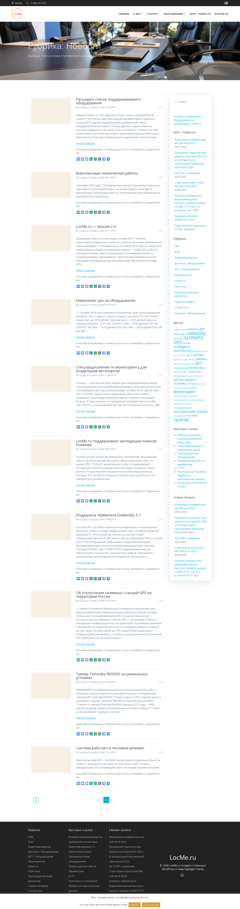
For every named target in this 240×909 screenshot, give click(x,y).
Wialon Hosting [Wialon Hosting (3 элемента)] (179, 364)
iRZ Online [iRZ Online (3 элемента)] (181, 355)
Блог (177, 251)
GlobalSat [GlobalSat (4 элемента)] (178, 338)
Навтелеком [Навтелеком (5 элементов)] (181, 367)
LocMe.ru (83, 107)
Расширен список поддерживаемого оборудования (108, 101)
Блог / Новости (200, 13)
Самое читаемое (184, 301)
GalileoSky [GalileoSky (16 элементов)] (196, 333)
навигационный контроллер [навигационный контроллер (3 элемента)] (185, 396)
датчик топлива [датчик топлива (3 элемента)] (195, 376)
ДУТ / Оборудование (187, 269)
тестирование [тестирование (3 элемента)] (179, 416)
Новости (95, 107)
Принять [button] (134, 904)
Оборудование (173, 13)
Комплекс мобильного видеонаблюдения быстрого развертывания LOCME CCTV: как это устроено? (189, 203)
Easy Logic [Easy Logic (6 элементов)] (180, 334)
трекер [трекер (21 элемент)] (181, 419)
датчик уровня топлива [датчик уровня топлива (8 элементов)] (184, 381)
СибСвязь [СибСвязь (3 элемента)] (184, 372)
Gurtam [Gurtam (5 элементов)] (187, 342)
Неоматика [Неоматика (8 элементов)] (196, 368)
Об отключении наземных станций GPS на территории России (113, 594)
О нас (137, 13)
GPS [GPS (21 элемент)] (178, 342)
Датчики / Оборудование (189, 263)
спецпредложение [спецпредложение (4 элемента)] (183, 407)
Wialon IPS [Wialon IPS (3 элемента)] (190, 364)
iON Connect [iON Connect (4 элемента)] (198, 351)
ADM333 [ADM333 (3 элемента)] (177, 330)
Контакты (221, 13)
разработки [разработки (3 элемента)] (178, 404)
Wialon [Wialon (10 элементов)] (201, 359)
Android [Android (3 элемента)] (184, 330)
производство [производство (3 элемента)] (199, 400)
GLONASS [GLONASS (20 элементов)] (193, 337)
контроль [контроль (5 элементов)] (192, 383)
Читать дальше (85, 143)
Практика (180, 286)
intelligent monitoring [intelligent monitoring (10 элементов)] (182, 348)
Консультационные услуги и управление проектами (189, 438)
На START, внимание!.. (187, 173)
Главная (123, 13)
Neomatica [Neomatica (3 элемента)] (178, 360)
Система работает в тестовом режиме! (110, 747)
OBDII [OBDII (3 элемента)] (185, 360)
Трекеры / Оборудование (189, 313)
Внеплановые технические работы (107, 173)
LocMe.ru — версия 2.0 (96, 226)
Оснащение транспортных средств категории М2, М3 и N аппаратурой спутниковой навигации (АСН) (190, 160)
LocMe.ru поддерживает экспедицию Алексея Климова (116, 442)
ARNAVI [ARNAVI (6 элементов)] (192, 329)
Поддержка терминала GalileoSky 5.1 (108, 514)
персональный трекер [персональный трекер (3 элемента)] (183, 400)
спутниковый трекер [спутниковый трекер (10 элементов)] (190, 411)
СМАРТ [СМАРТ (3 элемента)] (176, 372)
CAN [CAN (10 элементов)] (201, 329)
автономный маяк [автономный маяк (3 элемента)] (181, 376)
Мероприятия (182, 275)
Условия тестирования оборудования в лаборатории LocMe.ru (187, 120)
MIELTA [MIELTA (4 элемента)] (190, 355)
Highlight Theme (194, 869)
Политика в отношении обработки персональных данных (84, 885)
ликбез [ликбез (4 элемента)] (193, 387)
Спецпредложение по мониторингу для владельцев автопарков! (111, 368)
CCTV (180, 468)
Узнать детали (151, 904)
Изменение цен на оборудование (105, 300)
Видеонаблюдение (185, 257)
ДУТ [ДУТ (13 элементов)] (198, 363)
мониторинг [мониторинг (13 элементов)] (185, 391)
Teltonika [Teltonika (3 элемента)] (192, 360)
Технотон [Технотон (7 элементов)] (195, 371)
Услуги (152, 13)
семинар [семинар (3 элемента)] (187, 404)
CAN (177, 246)
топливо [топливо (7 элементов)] (192, 415)
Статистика (181, 307)
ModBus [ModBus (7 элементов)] (199, 355)
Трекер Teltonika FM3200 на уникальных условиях (112, 675)
